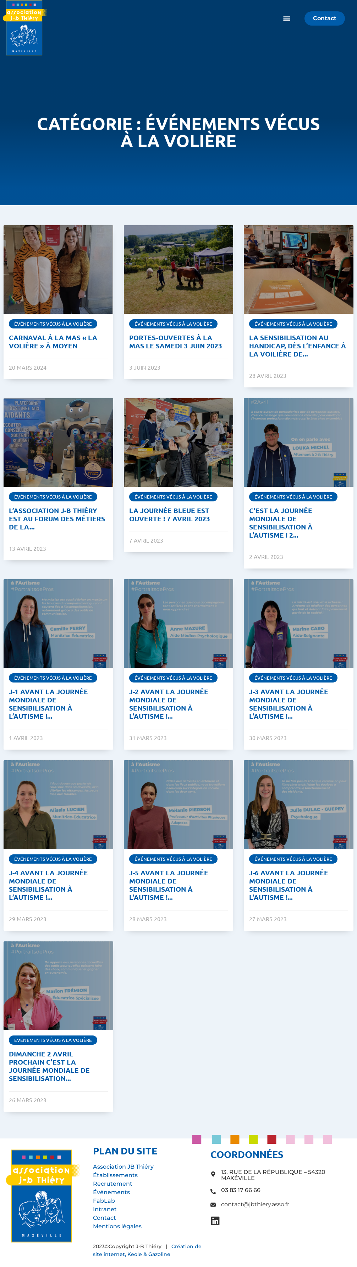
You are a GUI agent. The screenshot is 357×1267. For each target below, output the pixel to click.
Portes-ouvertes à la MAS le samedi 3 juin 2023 (175, 341)
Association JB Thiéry (123, 1166)
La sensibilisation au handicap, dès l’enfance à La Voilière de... (297, 345)
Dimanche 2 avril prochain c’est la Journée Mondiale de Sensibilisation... (49, 1066)
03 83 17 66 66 (240, 1190)
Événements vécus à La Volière (53, 324)
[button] (287, 19)
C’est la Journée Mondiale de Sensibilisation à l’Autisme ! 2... (281, 522)
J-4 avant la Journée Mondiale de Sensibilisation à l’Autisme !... (48, 885)
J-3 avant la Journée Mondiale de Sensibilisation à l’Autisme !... (288, 703)
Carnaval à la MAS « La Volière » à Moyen (53, 341)
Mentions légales (117, 1226)
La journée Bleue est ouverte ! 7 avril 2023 (169, 514)
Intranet (105, 1209)
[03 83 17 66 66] (213, 1191)
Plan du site (125, 1150)
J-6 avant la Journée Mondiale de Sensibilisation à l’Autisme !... (288, 885)
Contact (104, 1217)
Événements (111, 1192)
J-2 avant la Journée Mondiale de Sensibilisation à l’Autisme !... (168, 703)
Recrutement (112, 1183)
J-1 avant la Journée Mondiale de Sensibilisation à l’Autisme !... (48, 703)
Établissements (115, 1175)
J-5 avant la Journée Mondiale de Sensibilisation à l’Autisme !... (168, 885)
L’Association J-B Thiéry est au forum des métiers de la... (57, 518)
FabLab (104, 1200)
